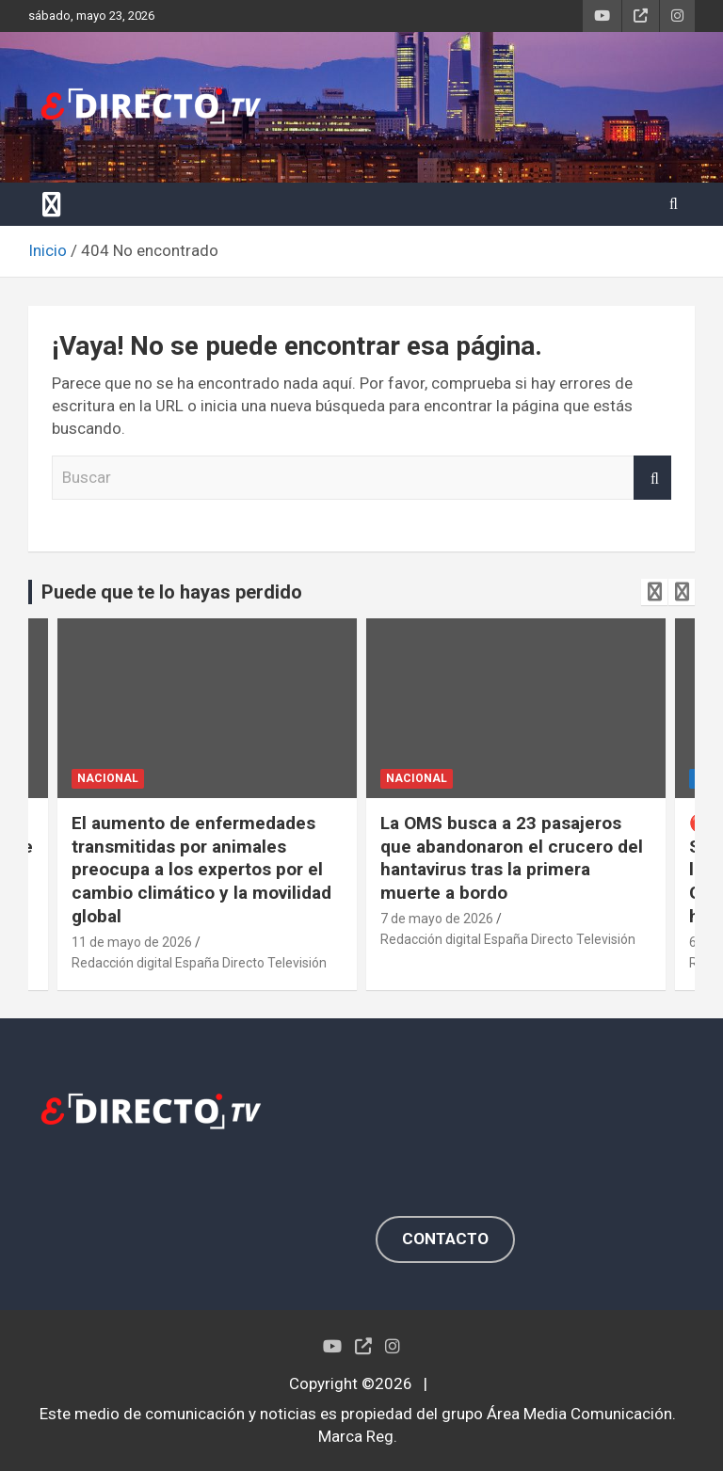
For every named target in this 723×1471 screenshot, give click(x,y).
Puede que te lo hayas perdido (171, 592)
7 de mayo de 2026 (436, 918)
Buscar (652, 478)
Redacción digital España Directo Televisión (199, 962)
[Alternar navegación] (51, 204)
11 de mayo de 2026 (132, 942)
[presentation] (654, 592)
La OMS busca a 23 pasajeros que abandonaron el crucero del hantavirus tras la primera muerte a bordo (511, 857)
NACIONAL (107, 778)
